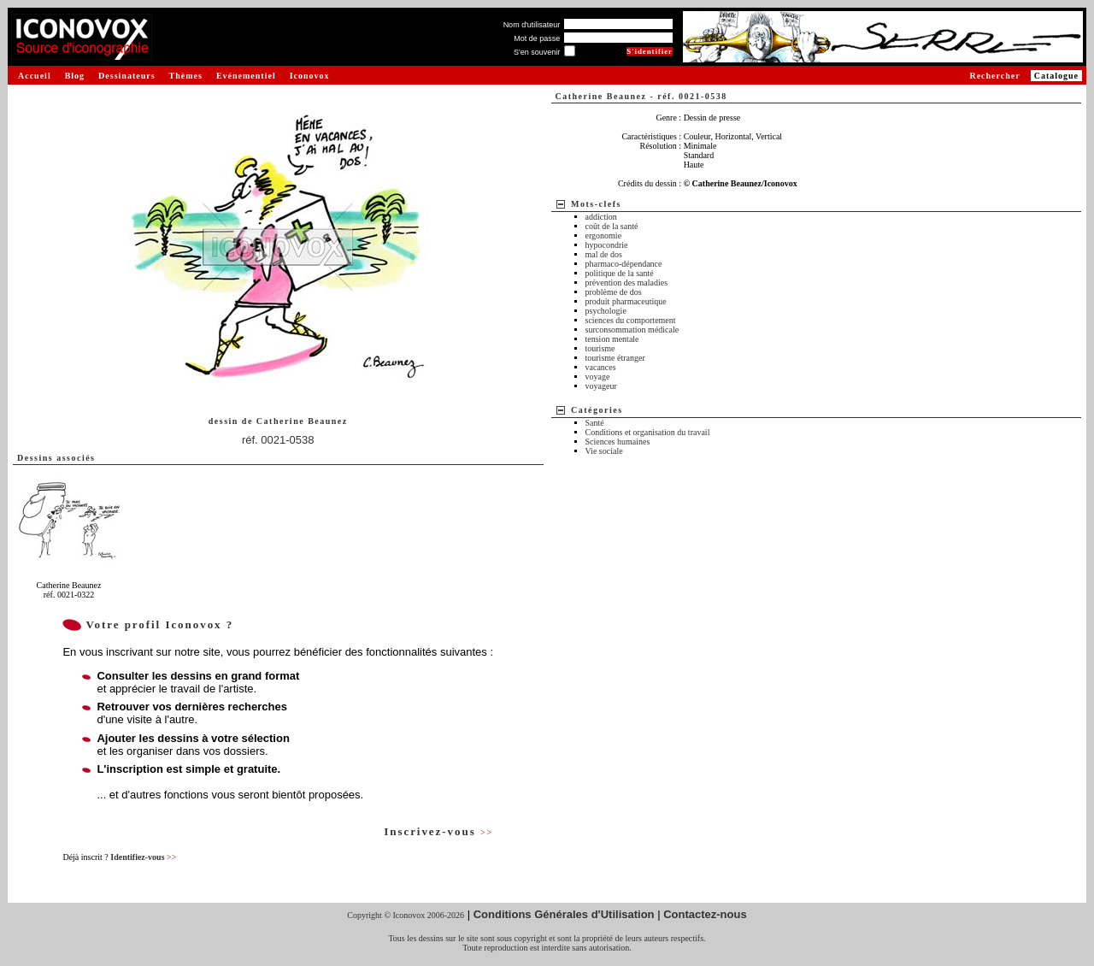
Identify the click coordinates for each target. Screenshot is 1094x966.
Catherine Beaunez (302, 421)
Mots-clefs (596, 204)
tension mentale (612, 339)
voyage (597, 376)
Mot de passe (537, 38)
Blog (75, 75)
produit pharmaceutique (626, 301)
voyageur (601, 386)
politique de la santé (619, 273)
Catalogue (1056, 75)
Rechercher (994, 75)
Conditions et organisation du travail (647, 432)
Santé (594, 422)
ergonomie (603, 235)
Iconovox (310, 75)
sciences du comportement (630, 320)
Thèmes (186, 75)
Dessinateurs (126, 75)
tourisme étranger (615, 357)
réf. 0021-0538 (278, 439)
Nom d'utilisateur (532, 25)
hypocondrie (606, 245)
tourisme (600, 348)
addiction (601, 216)
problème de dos (613, 292)
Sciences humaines (617, 441)
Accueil (34, 75)
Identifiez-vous (143, 857)
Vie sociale (604, 451)
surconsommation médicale (632, 329)
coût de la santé (611, 226)
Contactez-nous (705, 914)
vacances (600, 367)
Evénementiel (246, 75)
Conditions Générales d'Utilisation (564, 914)
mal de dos (603, 254)
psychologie (605, 310)
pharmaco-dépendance (623, 263)
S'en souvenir (537, 52)
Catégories (597, 410)
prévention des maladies (626, 282)
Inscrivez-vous (438, 831)
